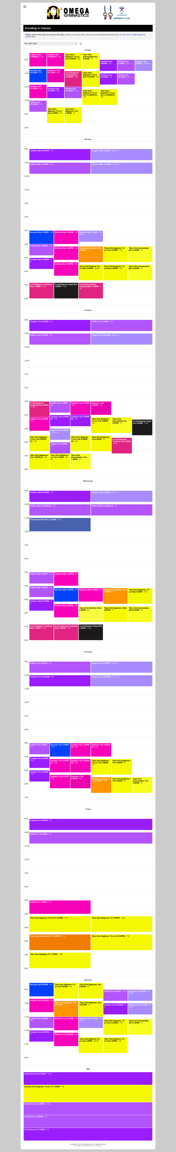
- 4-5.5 (38, 1074)
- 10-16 (89, 267)
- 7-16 (72, 75)
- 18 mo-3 (143, 62)
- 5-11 (45, 520)
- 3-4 (123, 62)
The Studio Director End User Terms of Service (88, 1146)
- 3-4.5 (115, 991)
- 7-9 (72, 57)
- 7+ (90, 57)
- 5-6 (36, 56)
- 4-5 (106, 62)
